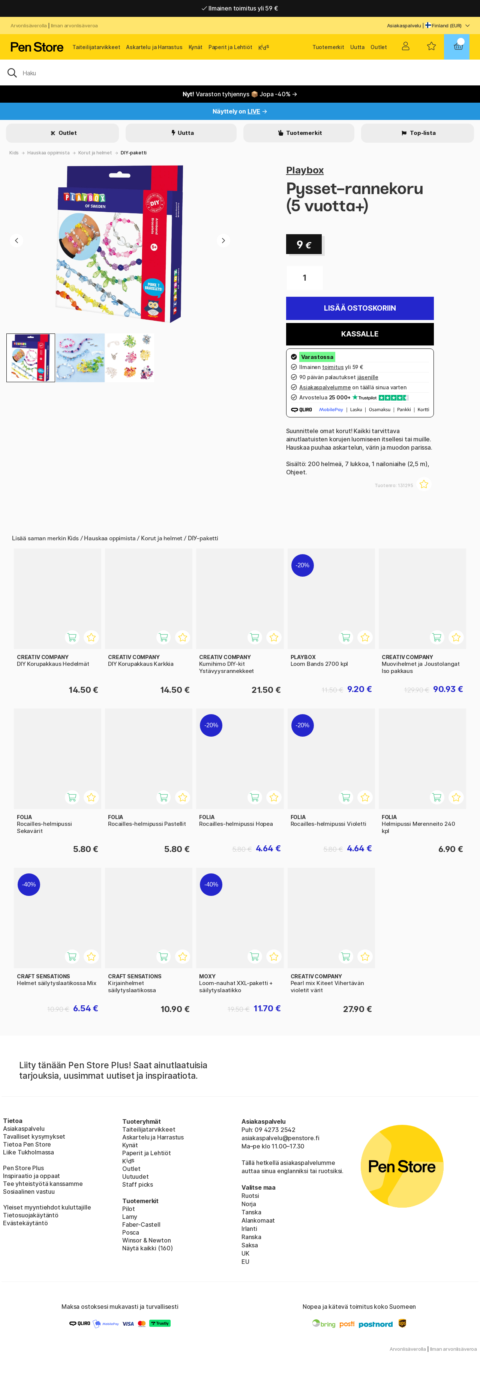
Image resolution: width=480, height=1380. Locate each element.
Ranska (251, 1237)
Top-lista (422, 132)
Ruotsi (250, 1195)
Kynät (195, 47)
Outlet (378, 47)
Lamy (129, 1216)
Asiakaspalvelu (404, 25)
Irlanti (249, 1228)
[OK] (240, 72)
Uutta (357, 47)
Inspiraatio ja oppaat (31, 1176)
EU (245, 1261)
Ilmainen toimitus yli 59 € (240, 8)
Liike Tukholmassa (28, 1152)
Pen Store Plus (23, 1168)
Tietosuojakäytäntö (30, 1215)
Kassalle (360, 334)
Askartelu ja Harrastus (154, 47)
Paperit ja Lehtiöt (230, 47)
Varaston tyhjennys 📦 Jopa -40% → (240, 94)
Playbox (305, 170)
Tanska (251, 1212)
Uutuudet (135, 1176)
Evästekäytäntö (25, 1223)
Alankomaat (258, 1220)
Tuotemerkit (328, 47)
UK (245, 1253)
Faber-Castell (141, 1224)
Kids (14, 152)
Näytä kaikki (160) (147, 1248)
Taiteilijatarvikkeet (96, 47)
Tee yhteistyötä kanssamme (43, 1183)
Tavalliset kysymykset (34, 1136)
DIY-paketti (134, 152)
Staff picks (137, 1184)
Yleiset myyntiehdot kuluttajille (47, 1207)
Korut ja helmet (95, 152)
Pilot (128, 1209)
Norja (249, 1204)
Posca (130, 1232)
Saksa (250, 1245)
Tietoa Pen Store (27, 1144)
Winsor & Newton (146, 1240)
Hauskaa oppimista (48, 152)
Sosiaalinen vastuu (29, 1191)
